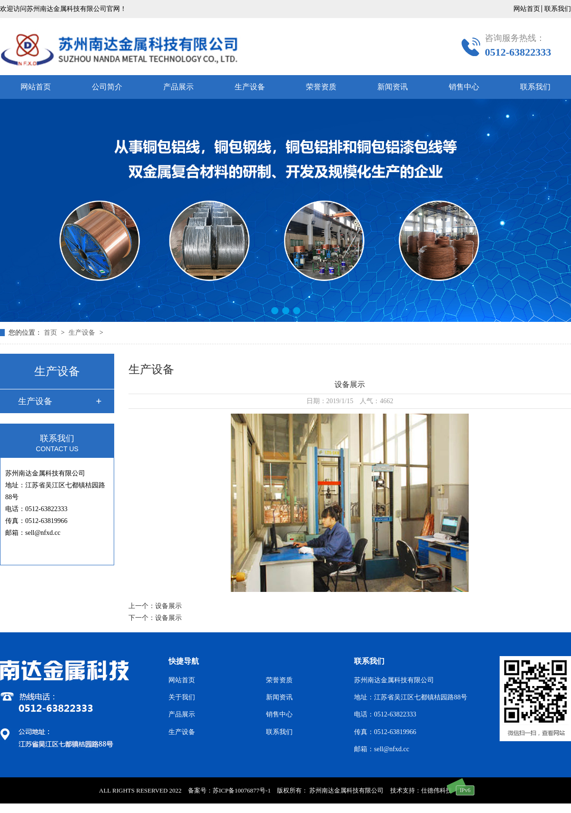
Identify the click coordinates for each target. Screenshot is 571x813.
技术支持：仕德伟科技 (421, 790)
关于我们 (181, 697)
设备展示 (168, 606)
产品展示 (178, 87)
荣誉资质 (321, 87)
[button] (274, 310)
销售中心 (464, 87)
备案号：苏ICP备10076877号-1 (229, 790)
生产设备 (250, 87)
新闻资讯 (392, 87)
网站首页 (526, 8)
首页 (51, 332)
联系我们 (557, 8)
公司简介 (107, 87)
